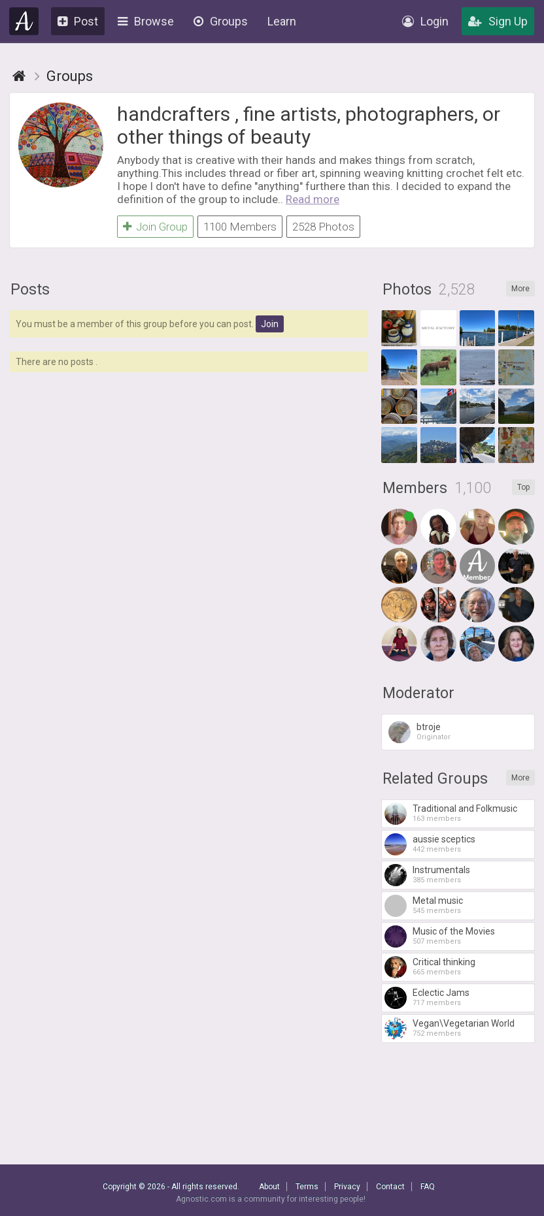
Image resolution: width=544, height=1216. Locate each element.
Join (270, 324)
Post (78, 21)
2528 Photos (323, 226)
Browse (146, 21)
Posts (30, 289)
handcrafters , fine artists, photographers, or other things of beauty (308, 125)
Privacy (347, 1186)
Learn (281, 21)
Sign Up (498, 21)
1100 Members (240, 226)
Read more (312, 199)
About (269, 1186)
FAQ (427, 1186)
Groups (221, 21)
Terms (307, 1186)
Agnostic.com (24, 21)
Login (425, 21)
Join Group (155, 226)
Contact (390, 1186)
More (520, 288)
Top (523, 487)
